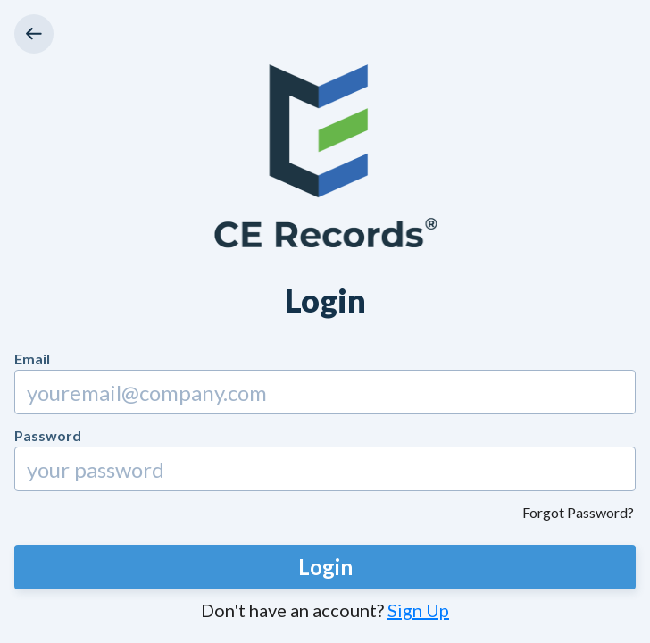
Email (32, 358)
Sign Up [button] (418, 610)
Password (47, 435)
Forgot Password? (578, 512)
